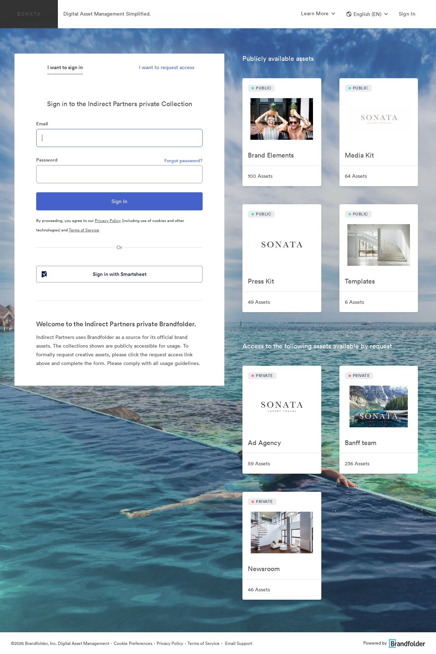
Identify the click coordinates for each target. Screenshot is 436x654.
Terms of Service (84, 230)
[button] (367, 14)
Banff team (360, 443)
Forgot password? (183, 161)
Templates (360, 281)
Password (47, 160)
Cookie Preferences (133, 643)
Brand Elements (271, 155)
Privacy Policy (108, 220)
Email (42, 124)
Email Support (238, 643)
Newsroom (264, 569)
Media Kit (359, 155)
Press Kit (261, 281)
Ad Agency (264, 443)
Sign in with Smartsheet (93, 274)
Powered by (394, 643)
